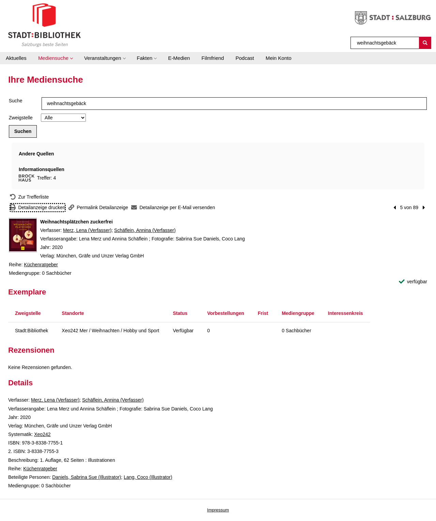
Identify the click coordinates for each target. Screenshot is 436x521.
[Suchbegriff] (385, 42)
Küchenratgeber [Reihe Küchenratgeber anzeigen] (41, 264)
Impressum (218, 509)
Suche (15, 100)
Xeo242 (42, 434)
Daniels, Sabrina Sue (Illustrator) (86, 477)
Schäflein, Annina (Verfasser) (145, 230)
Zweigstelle (21, 117)
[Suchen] (425, 43)
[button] (55, 58)
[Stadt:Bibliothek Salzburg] (44, 25)
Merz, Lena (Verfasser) (87, 230)
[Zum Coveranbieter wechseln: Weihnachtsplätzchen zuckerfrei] (23, 235)
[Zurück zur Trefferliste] (29, 197)
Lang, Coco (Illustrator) (148, 477)
